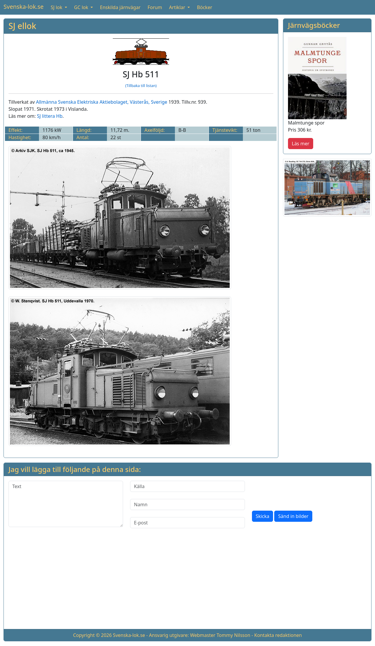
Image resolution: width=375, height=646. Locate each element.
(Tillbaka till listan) (140, 85)
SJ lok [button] (57, 7)
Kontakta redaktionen (278, 635)
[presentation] (296, 492)
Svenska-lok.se (24, 7)
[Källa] (187, 486)
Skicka (263, 516)
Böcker (204, 7)
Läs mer (300, 143)
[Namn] (187, 504)
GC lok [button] (81, 7)
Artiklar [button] (177, 7)
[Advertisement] (187, 583)
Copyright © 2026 (92, 635)
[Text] (65, 504)
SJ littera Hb (49, 116)
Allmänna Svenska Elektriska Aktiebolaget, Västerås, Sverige (101, 102)
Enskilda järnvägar (120, 7)
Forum (155, 7)
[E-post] (187, 522)
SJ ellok (22, 25)
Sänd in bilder (293, 516)
